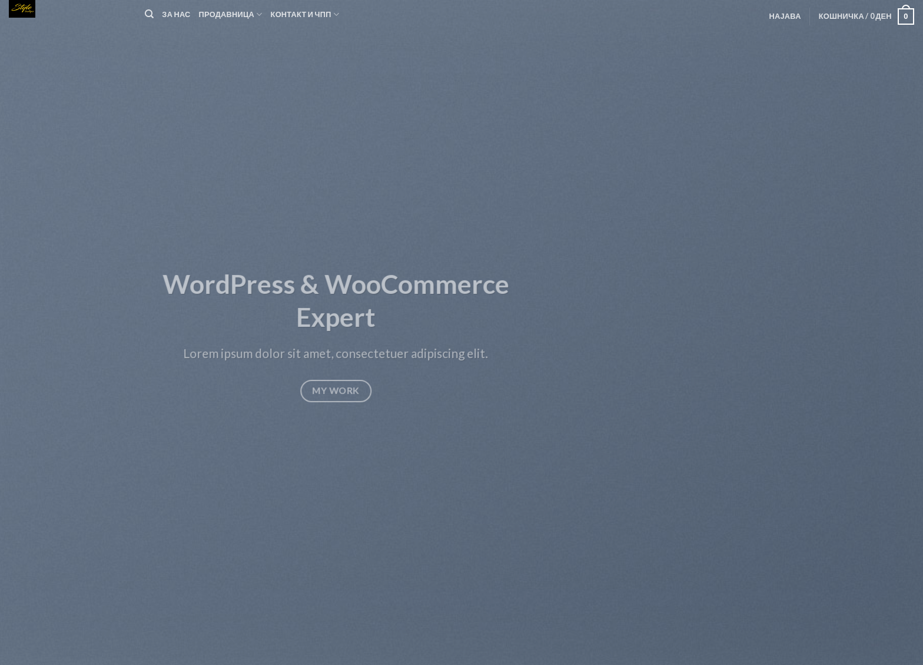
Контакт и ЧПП (305, 14)
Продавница (231, 14)
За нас (176, 14)
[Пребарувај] (149, 14)
